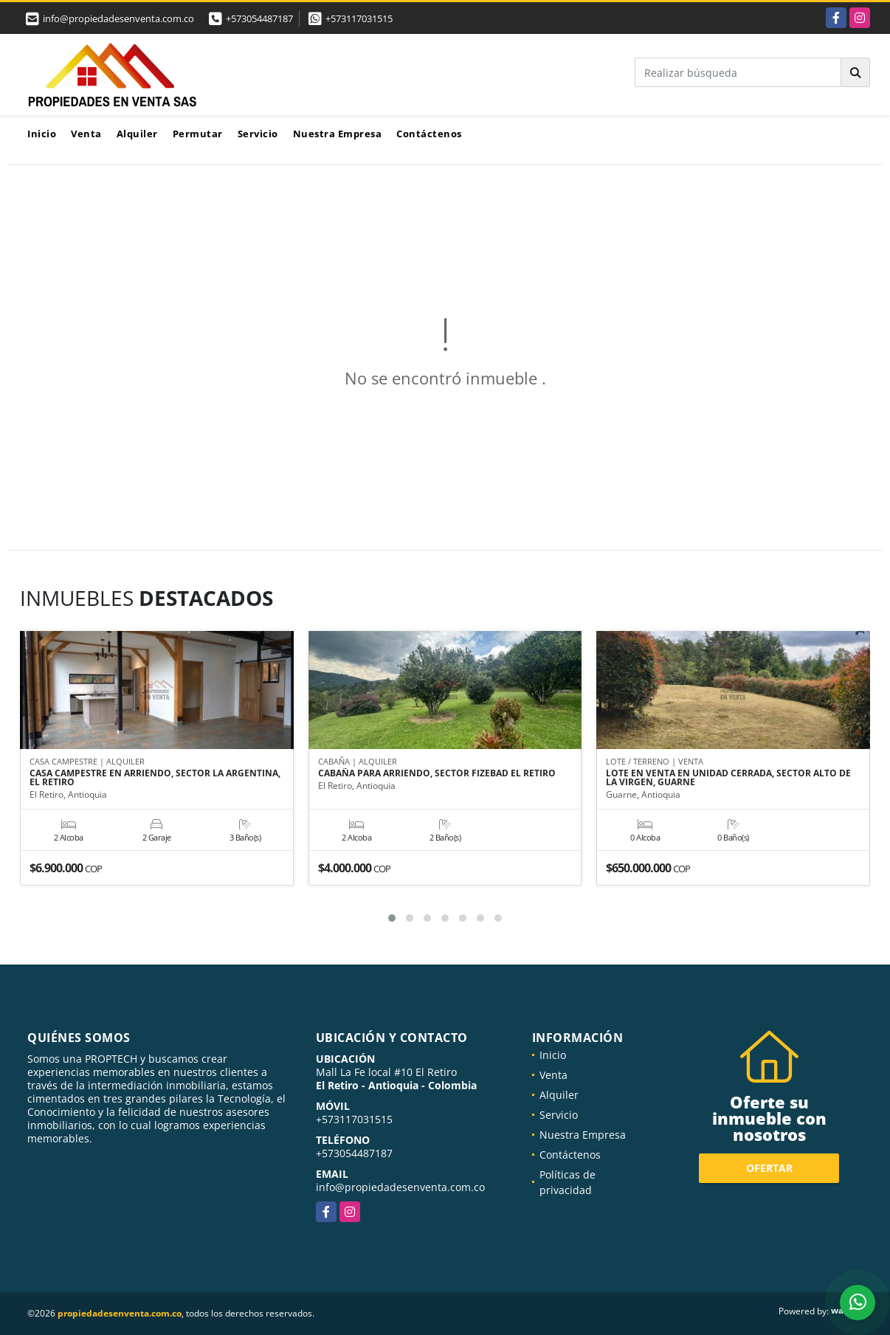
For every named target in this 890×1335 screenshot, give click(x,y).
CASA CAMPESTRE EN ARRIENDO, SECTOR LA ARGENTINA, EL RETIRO (155, 778)
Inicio (41, 133)
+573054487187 (259, 18)
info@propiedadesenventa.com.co (400, 1187)
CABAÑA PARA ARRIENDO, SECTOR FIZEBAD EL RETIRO (437, 774)
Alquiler (137, 133)
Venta (86, 133)
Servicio (258, 133)
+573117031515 (359, 18)
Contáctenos (429, 133)
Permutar (198, 133)
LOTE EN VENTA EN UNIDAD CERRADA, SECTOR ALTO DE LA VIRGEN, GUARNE (728, 778)
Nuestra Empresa (337, 133)
